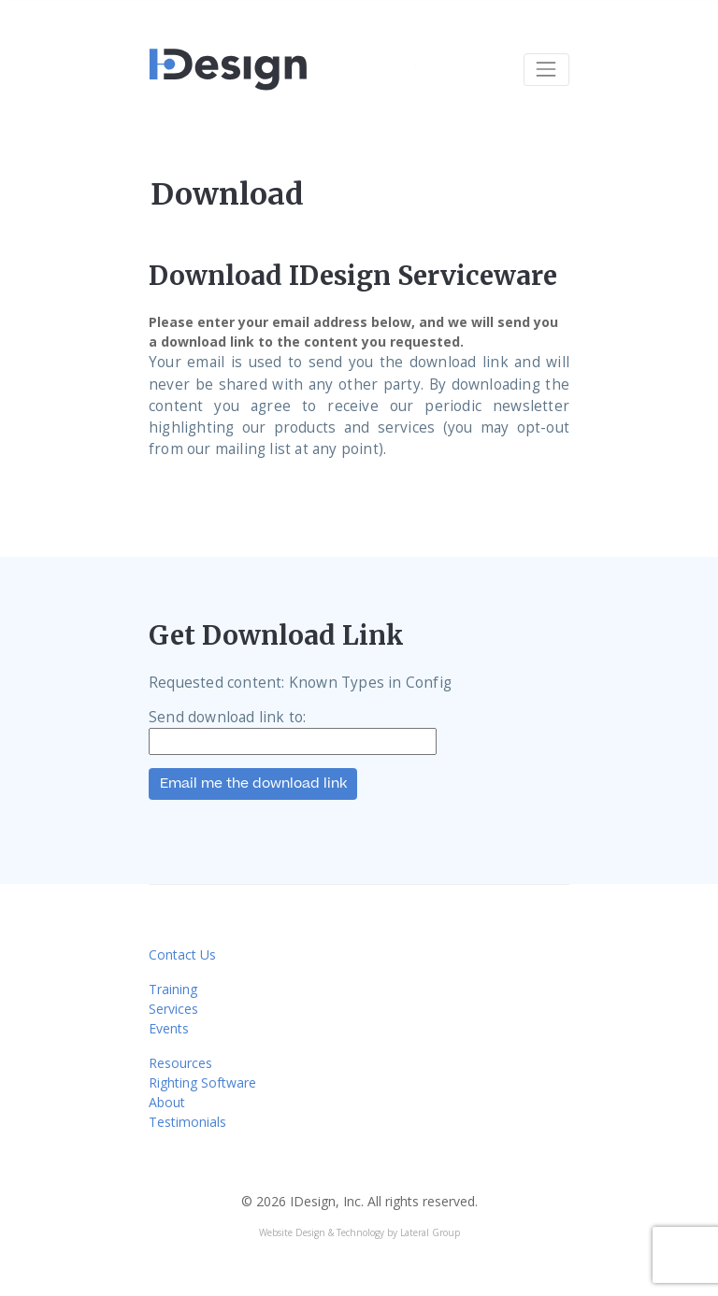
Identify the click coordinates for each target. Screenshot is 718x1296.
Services (173, 1009)
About (167, 1102)
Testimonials (187, 1122)
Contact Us (182, 954)
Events (169, 1028)
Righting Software (202, 1082)
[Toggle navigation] (546, 69)
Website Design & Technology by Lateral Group (359, 1232)
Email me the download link (253, 783)
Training (173, 989)
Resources (180, 1063)
